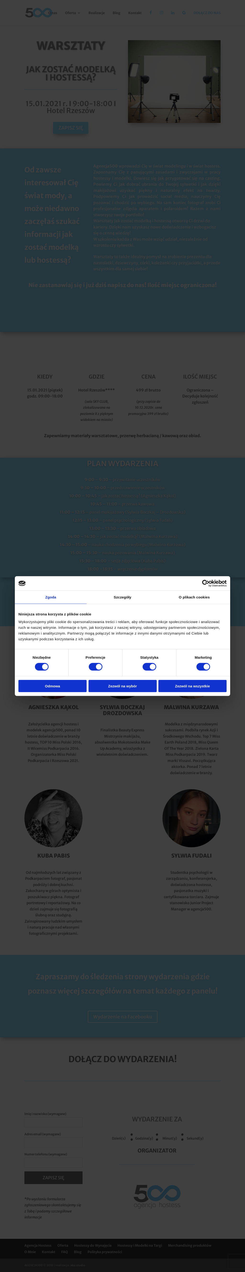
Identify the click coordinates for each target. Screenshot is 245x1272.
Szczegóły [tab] (122, 597)
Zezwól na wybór (122, 686)
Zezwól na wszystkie (192, 686)
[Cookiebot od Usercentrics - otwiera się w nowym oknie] (206, 583)
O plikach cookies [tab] (194, 597)
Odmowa (52, 686)
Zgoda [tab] (50, 597)
